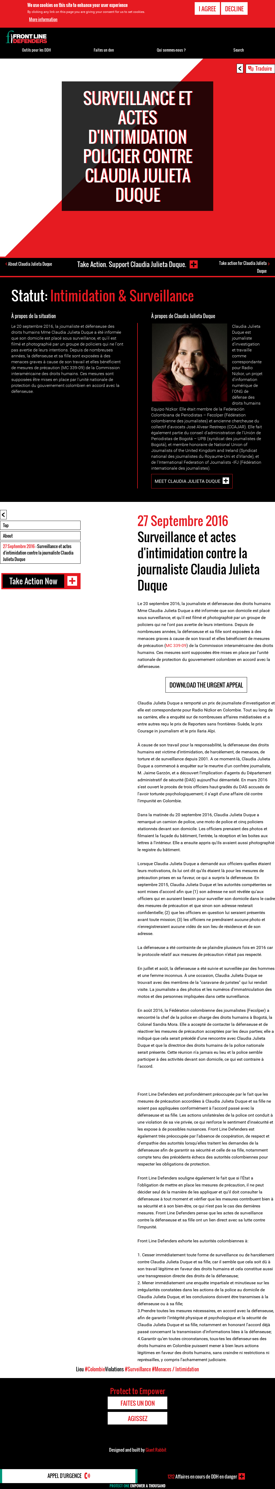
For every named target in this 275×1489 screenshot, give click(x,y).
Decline (234, 8)
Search (238, 50)
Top (6, 526)
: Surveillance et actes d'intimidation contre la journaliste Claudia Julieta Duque (38, 553)
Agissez (137, 1419)
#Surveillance (138, 1369)
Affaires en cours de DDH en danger (202, 1476)
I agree (207, 8)
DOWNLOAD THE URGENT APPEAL (206, 685)
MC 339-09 (176, 646)
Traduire (263, 68)
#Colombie (95, 1369)
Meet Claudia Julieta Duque (187, 482)
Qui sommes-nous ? (171, 50)
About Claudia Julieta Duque (31, 264)
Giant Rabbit (156, 1450)
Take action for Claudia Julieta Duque (243, 267)
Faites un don (104, 50)
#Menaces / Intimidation (175, 1369)
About (8, 536)
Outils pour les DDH (36, 50)
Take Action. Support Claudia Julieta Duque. (131, 264)
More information (43, 19)
